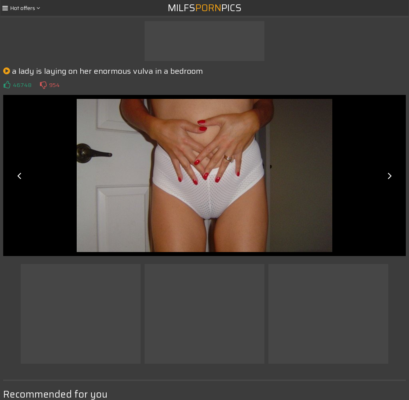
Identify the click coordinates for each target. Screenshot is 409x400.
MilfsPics (205, 8)
